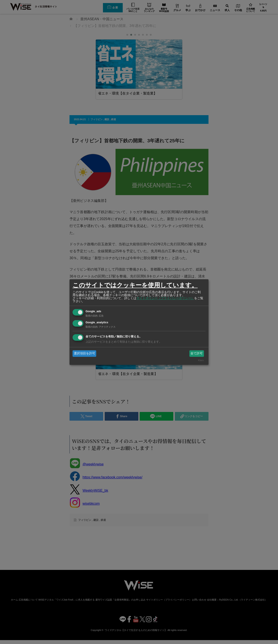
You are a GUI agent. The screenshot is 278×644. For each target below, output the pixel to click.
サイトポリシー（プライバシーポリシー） (165, 298)
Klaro (201, 360)
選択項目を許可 (84, 353)
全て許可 (196, 353)
